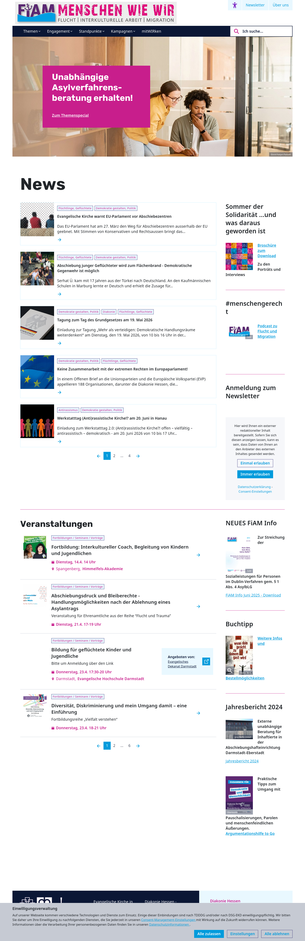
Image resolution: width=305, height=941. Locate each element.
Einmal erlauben (255, 463)
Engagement (58, 31)
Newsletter (255, 5)
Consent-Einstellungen (255, 491)
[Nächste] (138, 456)
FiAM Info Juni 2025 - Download (253, 595)
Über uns (281, 5)
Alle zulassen (209, 933)
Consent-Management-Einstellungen (168, 920)
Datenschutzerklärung (254, 487)
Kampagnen (121, 31)
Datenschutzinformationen (169, 924)
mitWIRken (151, 31)
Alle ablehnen (277, 933)
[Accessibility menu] (235, 5)
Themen (30, 31)
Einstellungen (242, 933)
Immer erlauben (255, 474)
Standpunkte (90, 31)
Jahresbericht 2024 (242, 761)
